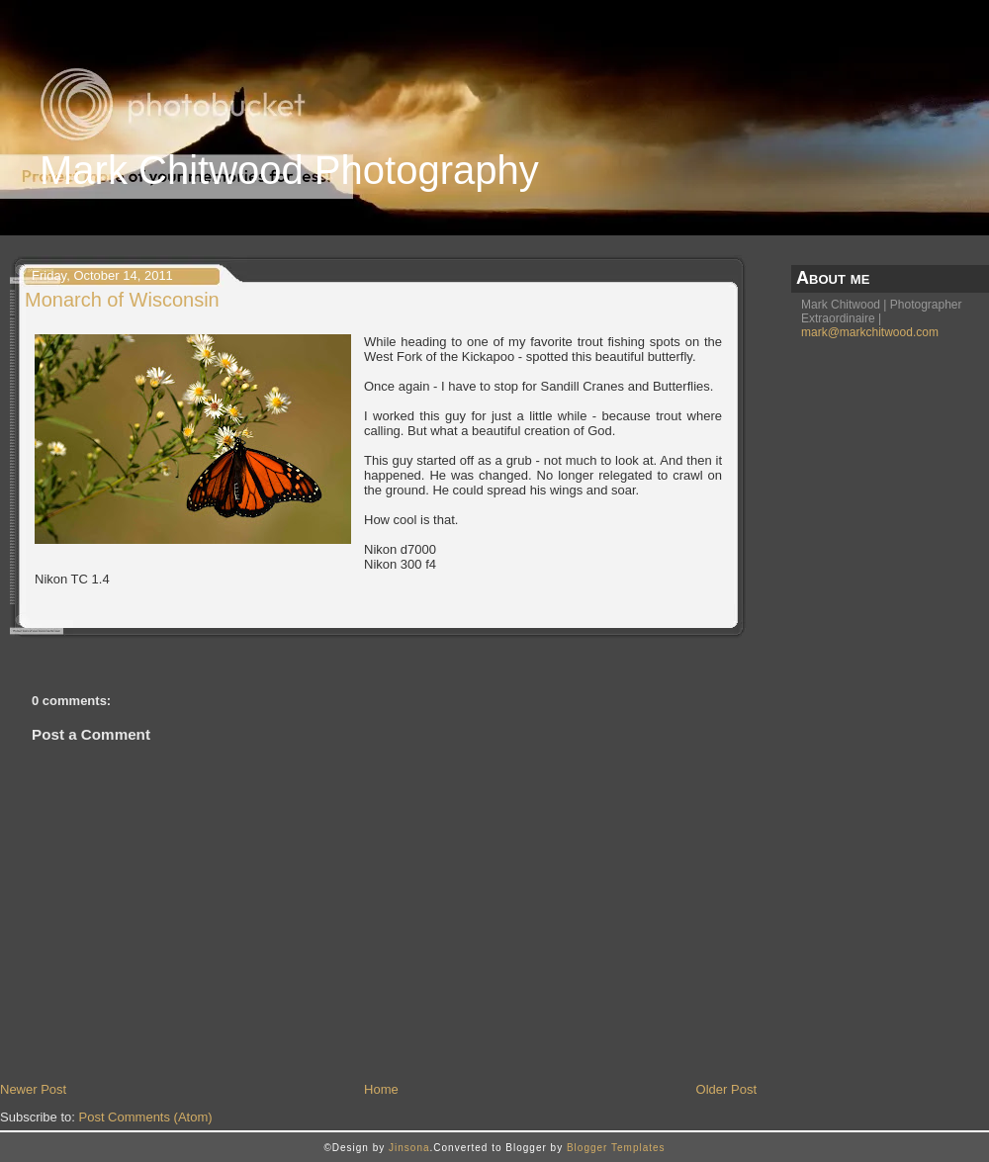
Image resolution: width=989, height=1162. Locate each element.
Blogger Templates (616, 1147)
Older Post (726, 1089)
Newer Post (33, 1089)
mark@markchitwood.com (870, 332)
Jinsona (409, 1147)
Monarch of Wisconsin (122, 300)
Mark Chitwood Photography (289, 170)
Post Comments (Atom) (146, 1117)
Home (381, 1089)
